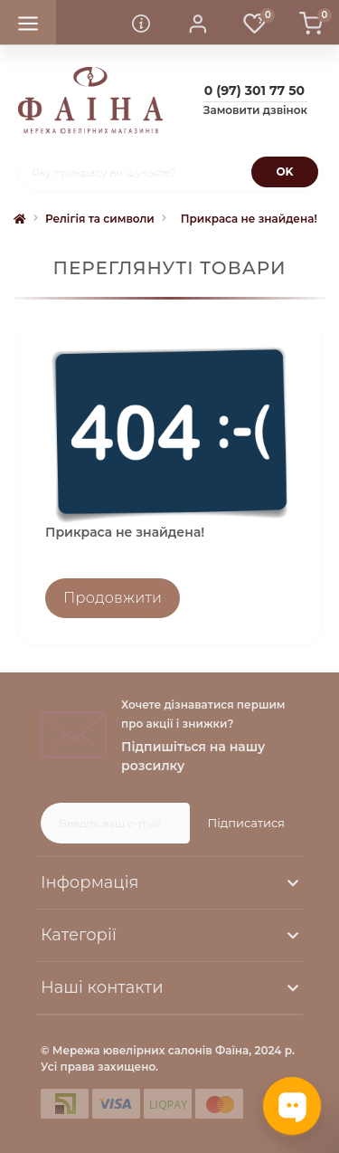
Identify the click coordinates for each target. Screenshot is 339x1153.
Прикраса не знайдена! (249, 218)
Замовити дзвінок (255, 110)
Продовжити (112, 597)
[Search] (285, 172)
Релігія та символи (100, 218)
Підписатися (246, 822)
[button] (198, 22)
